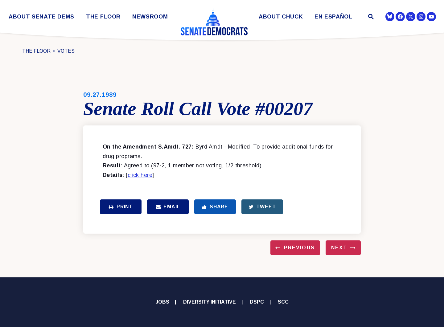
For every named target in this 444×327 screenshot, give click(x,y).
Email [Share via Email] (168, 206)
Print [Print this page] (121, 206)
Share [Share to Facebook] (215, 206)
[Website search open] (370, 17)
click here (140, 175)
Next (339, 247)
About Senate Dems (41, 17)
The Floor (103, 17)
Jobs (162, 302)
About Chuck (281, 17)
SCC (283, 302)
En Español (333, 17)
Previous (299, 247)
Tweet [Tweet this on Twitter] (262, 206)
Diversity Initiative (209, 302)
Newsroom (150, 17)
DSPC (257, 302)
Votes (66, 51)
